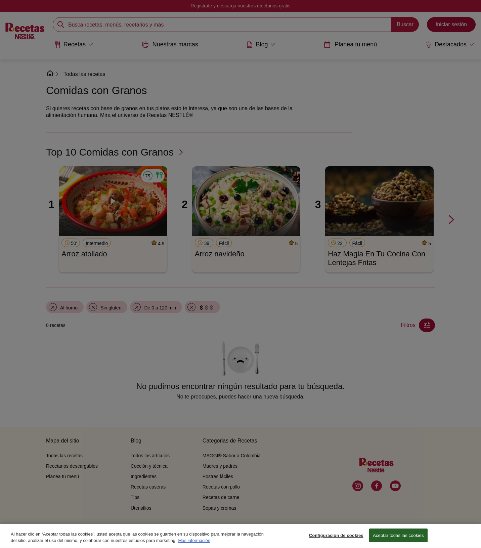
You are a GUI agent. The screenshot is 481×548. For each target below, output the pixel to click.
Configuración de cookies (336, 539)
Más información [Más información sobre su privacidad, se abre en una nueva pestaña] (194, 545)
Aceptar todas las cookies (398, 539)
